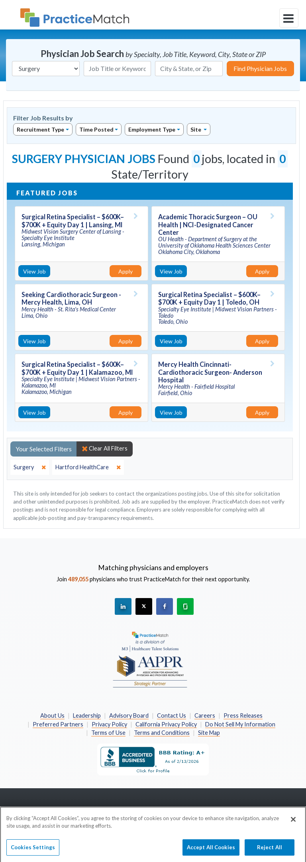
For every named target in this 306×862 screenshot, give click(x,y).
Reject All (269, 850)
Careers (204, 715)
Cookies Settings (33, 850)
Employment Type (151, 129)
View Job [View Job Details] (34, 271)
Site (196, 129)
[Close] (293, 822)
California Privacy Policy (166, 724)
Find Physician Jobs (260, 68)
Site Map (209, 732)
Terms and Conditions (162, 732)
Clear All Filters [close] (105, 448)
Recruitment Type (40, 129)
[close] (30, 467)
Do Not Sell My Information (240, 724)
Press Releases (243, 715)
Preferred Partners (58, 724)
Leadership (87, 715)
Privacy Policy (109, 724)
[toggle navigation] (288, 18)
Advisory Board (129, 715)
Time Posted (96, 129)
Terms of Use (108, 732)
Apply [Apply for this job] (125, 271)
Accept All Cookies (211, 850)
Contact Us (171, 715)
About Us (52, 715)
